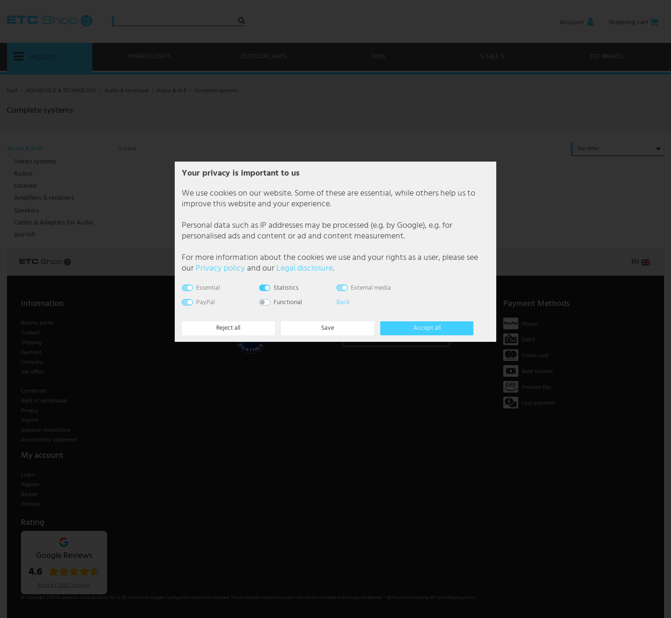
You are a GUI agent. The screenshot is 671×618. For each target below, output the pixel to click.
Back (342, 302)
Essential (208, 288)
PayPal (205, 302)
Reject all (228, 328)
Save (327, 328)
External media (371, 288)
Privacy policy (220, 268)
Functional (288, 302)
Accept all (427, 328)
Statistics (286, 288)
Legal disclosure (304, 268)
